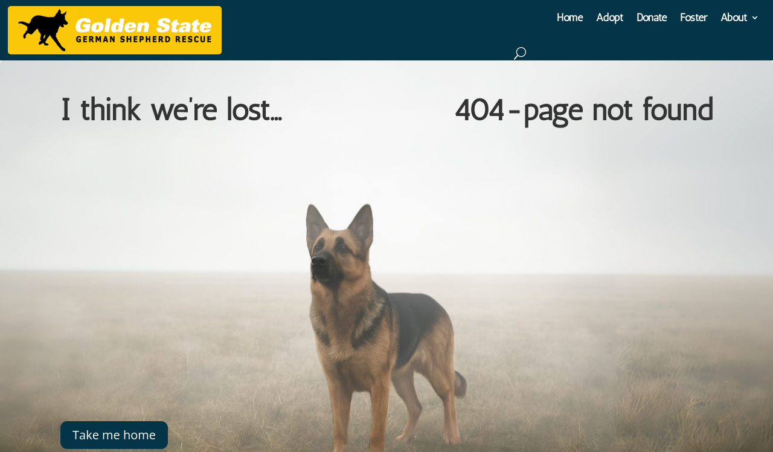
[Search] (519, 53)
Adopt (609, 18)
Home (570, 18)
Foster (693, 18)
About (733, 18)
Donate (652, 18)
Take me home (114, 435)
